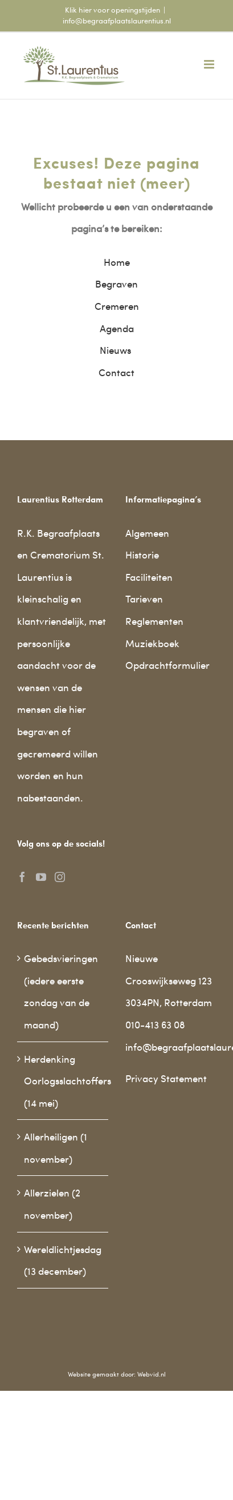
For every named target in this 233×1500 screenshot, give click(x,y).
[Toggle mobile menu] (210, 64)
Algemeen (147, 533)
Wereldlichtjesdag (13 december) (62, 1260)
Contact (116, 372)
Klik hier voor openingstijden (112, 10)
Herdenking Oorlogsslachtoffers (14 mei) (63, 1081)
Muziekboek (152, 643)
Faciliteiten (149, 577)
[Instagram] (60, 877)
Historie (142, 554)
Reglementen (154, 621)
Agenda (117, 328)
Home (117, 262)
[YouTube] (41, 877)
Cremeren (117, 306)
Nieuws (116, 350)
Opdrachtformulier (167, 665)
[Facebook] (22, 877)
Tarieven (144, 598)
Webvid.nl (151, 1374)
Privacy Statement (166, 1078)
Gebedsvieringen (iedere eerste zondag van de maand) (61, 991)
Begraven (116, 283)
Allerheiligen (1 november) (55, 1148)
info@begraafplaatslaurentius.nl (117, 20)
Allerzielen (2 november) (52, 1204)
